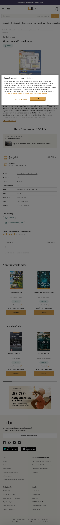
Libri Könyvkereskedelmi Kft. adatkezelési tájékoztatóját (26, 93)
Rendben (38, 99)
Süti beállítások (21, 99)
